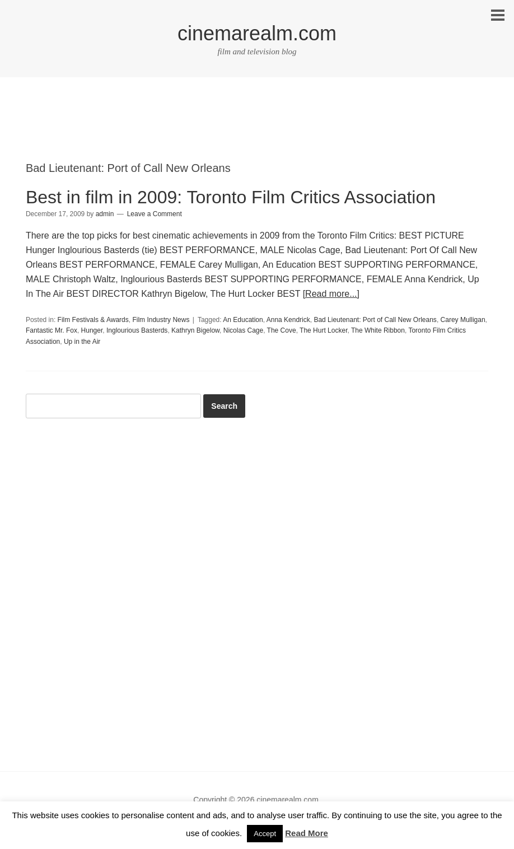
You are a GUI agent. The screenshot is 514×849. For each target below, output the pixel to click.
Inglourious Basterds (136, 330)
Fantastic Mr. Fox (51, 330)
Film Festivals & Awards (93, 320)
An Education (243, 320)
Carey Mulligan (463, 320)
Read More (306, 833)
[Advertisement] (257, 129)
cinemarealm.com (257, 33)
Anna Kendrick (288, 320)
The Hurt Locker (323, 330)
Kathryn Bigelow (195, 330)
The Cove (281, 330)
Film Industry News (160, 320)
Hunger (92, 330)
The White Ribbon (378, 330)
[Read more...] (331, 293)
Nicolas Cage (243, 330)
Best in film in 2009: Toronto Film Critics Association (231, 197)
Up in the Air (82, 342)
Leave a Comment (154, 214)
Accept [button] (265, 833)
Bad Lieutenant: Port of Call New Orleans (375, 320)
